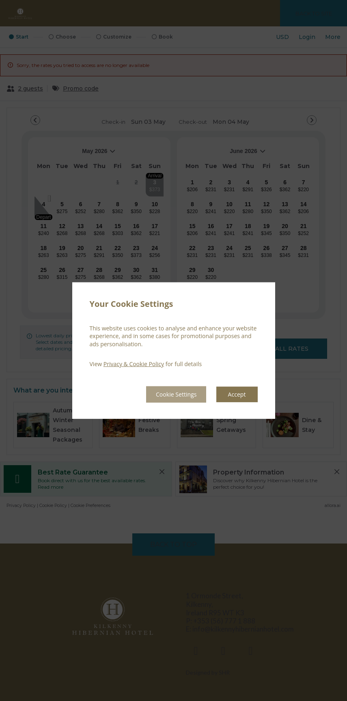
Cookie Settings (169, 394)
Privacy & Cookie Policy (133, 363)
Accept (236, 394)
